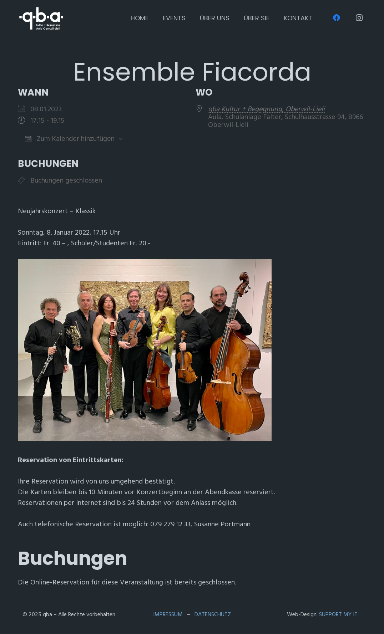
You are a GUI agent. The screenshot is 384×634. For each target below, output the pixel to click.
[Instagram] (359, 18)
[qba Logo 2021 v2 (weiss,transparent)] (41, 18)
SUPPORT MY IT (338, 614)
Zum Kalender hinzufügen (70, 138)
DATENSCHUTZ (212, 614)
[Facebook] (336, 18)
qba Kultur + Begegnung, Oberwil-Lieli (266, 109)
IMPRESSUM (168, 614)
